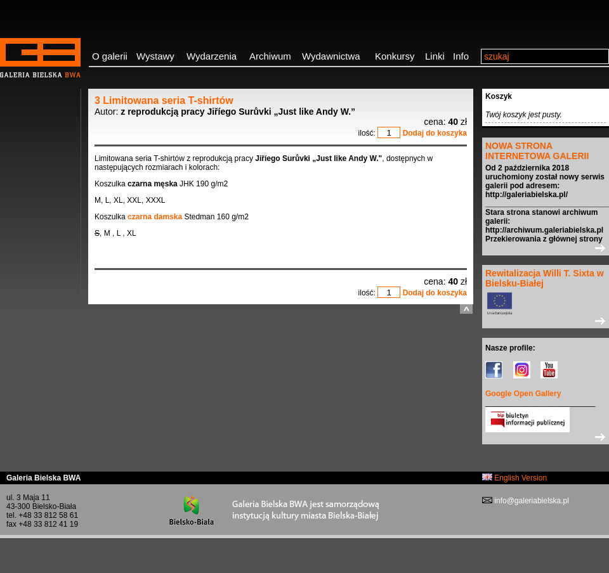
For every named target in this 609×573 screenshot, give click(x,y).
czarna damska (155, 216)
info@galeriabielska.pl (530, 500)
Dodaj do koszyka (435, 133)
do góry (466, 309)
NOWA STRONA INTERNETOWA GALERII (537, 151)
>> (545, 247)
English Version (514, 477)
